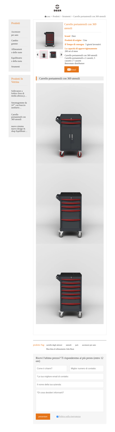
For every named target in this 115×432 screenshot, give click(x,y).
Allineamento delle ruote (16, 51)
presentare (42, 417)
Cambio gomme (14, 42)
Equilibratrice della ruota (16, 59)
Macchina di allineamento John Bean (60, 349)
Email (71, 69)
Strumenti (66, 16)
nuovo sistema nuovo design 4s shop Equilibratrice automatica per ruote (19, 128)
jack (76, 345)
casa (47, 16)
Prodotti (56, 16)
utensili (68, 345)
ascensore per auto (89, 345)
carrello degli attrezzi (54, 345)
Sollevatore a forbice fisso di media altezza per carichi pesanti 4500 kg (18, 93)
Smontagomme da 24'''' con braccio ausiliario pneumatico (19, 105)
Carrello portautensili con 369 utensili (18, 116)
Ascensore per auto (15, 33)
